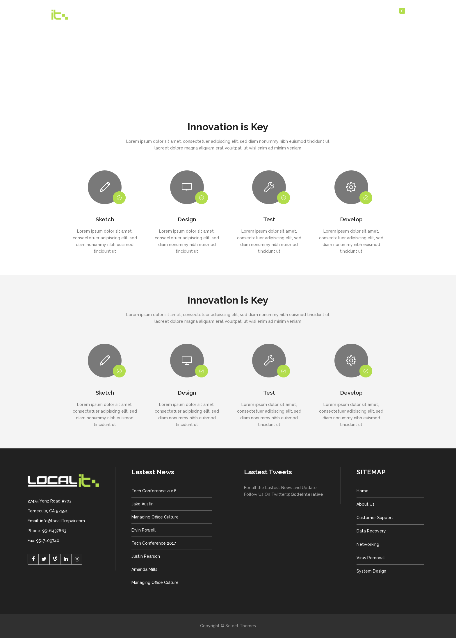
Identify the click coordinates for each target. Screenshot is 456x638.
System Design (371, 571)
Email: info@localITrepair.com (56, 520)
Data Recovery (371, 531)
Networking (368, 544)
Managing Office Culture (155, 517)
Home (362, 491)
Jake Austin (142, 504)
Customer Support (375, 517)
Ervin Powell (143, 530)
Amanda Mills (144, 569)
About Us (366, 504)
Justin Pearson (145, 556)
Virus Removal (371, 557)
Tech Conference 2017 (153, 543)
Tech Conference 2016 (154, 491)
